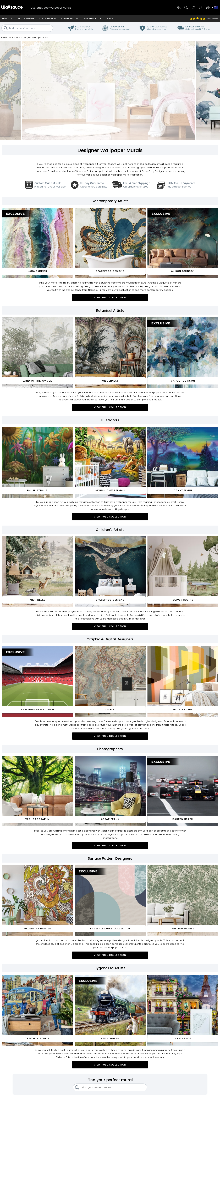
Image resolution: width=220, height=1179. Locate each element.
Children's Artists (110, 529)
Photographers (110, 749)
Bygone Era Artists (110, 968)
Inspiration (92, 18)
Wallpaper (26, 18)
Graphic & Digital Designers (110, 639)
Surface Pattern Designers (110, 858)
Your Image (47, 18)
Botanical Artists (110, 310)
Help (110, 18)
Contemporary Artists (110, 200)
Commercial (70, 18)
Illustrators (110, 420)
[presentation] (18, 91)
